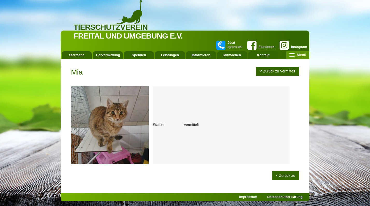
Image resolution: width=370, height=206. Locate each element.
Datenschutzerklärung (285, 197)
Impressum (248, 197)
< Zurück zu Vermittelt (277, 71)
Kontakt (263, 55)
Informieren (201, 55)
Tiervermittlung (108, 55)
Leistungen (170, 55)
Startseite (76, 55)
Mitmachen (232, 55)
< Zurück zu (285, 175)
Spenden (139, 55)
